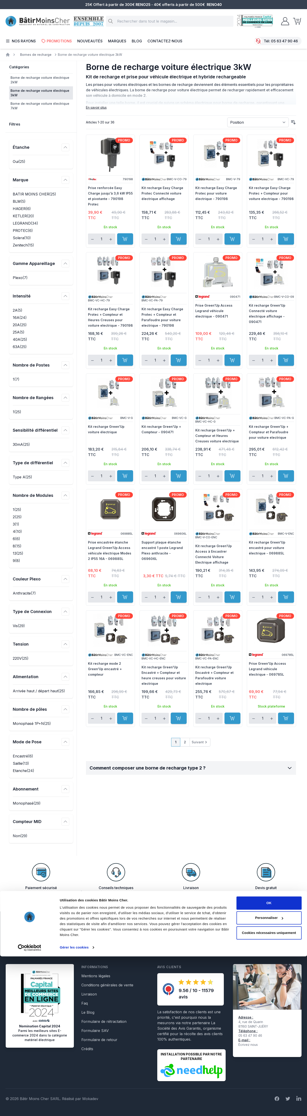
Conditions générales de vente (107, 985)
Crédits (87, 1049)
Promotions (56, 41)
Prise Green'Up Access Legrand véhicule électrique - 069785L (267, 669)
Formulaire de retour (99, 1039)
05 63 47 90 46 (284, 41)
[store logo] (37, 21)
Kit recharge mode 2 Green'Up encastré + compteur (105, 669)
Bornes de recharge (36, 54)
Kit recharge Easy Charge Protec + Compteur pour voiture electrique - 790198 (271, 193)
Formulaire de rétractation (103, 1021)
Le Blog (87, 1012)
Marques (117, 41)
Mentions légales (95, 976)
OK (269, 1063)
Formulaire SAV (95, 1030)
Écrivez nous (248, 1045)
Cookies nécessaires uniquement (269, 1092)
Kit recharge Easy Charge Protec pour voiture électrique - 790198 (216, 193)
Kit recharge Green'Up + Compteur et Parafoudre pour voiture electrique (268, 432)
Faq (84, 1003)
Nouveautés (90, 41)
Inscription (288, 931)
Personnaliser (269, 1077)
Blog (137, 41)
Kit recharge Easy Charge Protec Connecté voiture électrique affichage (162, 193)
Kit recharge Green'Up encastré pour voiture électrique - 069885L (267, 547)
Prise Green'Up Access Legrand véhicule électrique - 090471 (213, 310)
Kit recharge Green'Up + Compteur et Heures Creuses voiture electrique (217, 435)
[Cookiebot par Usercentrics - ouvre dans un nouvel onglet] (29, 1107)
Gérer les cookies (74, 1107)
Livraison (89, 994)
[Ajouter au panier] (125, 239)
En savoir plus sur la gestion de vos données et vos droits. (255, 947)
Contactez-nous (164, 41)
